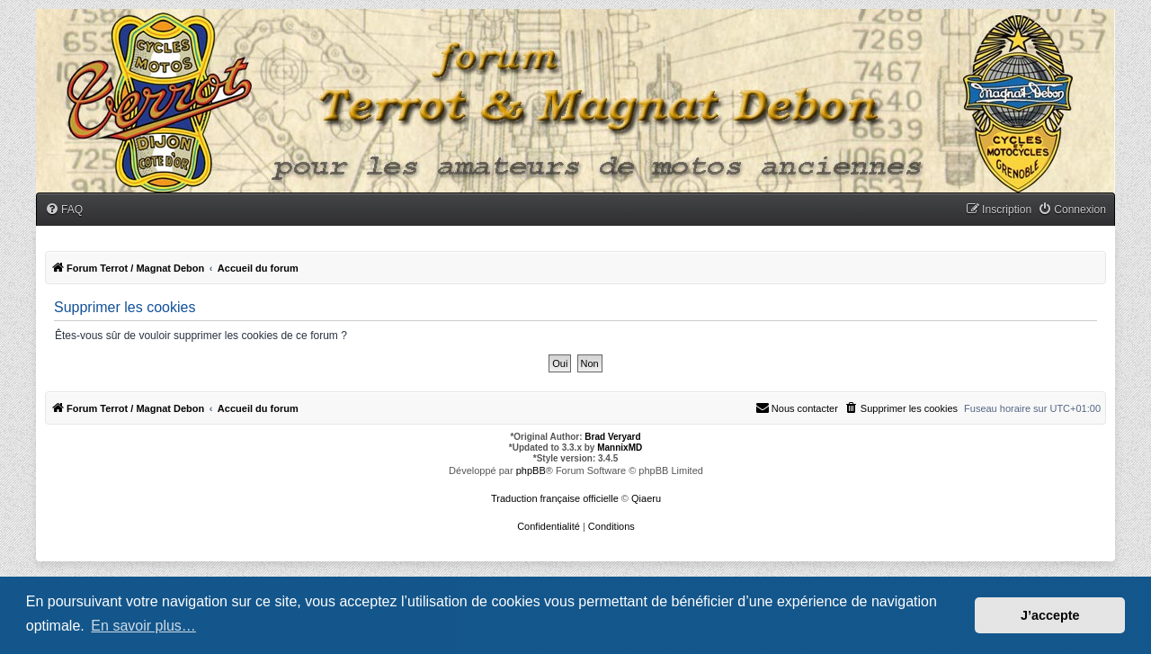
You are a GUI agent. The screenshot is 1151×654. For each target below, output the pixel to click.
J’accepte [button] (1050, 615)
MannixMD (619, 447)
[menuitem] (64, 210)
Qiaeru (646, 498)
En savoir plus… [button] (143, 625)
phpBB (531, 470)
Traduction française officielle (555, 498)
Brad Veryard (612, 437)
